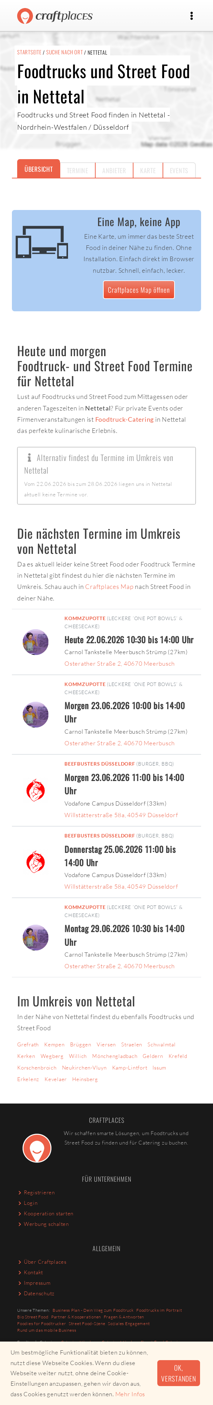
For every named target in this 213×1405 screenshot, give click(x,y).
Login (27, 1203)
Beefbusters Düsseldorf (99, 764)
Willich (78, 1056)
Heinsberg (85, 1079)
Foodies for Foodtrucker (41, 1323)
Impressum (34, 1283)
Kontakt (30, 1272)
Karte (148, 170)
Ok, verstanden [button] (178, 1373)
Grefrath (28, 1044)
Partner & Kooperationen (76, 1316)
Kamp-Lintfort (129, 1067)
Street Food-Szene (87, 1323)
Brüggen (80, 1044)
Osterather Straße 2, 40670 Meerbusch (119, 663)
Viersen (106, 1044)
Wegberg (52, 1056)
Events (179, 170)
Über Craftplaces (42, 1261)
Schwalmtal (161, 1044)
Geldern (153, 1056)
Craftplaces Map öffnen (139, 290)
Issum (159, 1067)
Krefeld (178, 1056)
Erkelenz (28, 1079)
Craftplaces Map (109, 586)
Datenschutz (36, 1293)
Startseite (29, 52)
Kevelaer (55, 1079)
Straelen (131, 1044)
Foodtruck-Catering (124, 419)
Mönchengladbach (114, 1056)
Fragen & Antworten (124, 1316)
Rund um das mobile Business (46, 1330)
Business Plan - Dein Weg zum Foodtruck (93, 1310)
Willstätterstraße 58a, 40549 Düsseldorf (121, 815)
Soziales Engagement (129, 1323)
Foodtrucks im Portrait (159, 1310)
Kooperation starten (45, 1213)
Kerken (26, 1056)
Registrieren (36, 1192)
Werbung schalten (43, 1224)
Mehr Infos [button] (130, 1394)
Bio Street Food (32, 1316)
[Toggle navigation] (191, 16)
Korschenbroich (37, 1067)
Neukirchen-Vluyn (84, 1067)
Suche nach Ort (64, 52)
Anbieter (114, 170)
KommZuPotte (84, 618)
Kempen (54, 1044)
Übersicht (39, 169)
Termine (77, 170)
